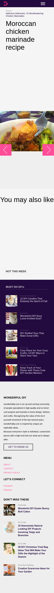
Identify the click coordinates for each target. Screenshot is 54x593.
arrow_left (7, 150)
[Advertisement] (27, 81)
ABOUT (7, 464)
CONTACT (8, 468)
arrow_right (47, 150)
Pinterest (8, 490)
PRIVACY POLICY (12, 472)
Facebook (8, 486)
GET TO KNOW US (18, 447)
